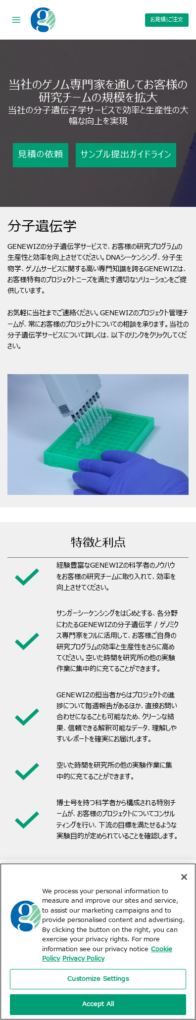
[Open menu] (16, 19)
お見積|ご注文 (166, 19)
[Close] (184, 877)
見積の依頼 (40, 154)
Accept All (98, 1004)
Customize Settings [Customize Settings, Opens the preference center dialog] (97, 979)
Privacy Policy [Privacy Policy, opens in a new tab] (83, 959)
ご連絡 (66, 313)
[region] (98, 941)
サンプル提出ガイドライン (126, 154)
